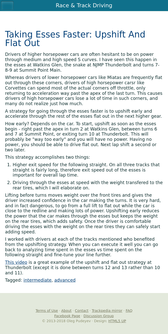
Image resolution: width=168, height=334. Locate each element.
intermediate (37, 280)
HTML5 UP (117, 321)
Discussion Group (98, 316)
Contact (82, 311)
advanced (65, 280)
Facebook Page (67, 316)
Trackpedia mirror (107, 311)
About (66, 311)
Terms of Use (46, 311)
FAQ (129, 311)
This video (16, 262)
